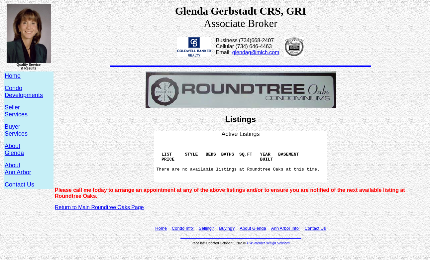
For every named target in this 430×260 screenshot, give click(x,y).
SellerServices (16, 111)
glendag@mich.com (255, 52)
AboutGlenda (14, 149)
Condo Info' (183, 236)
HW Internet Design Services (268, 251)
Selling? (206, 236)
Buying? (227, 236)
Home (161, 236)
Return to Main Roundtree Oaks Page (99, 215)
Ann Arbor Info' (285, 236)
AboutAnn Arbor (18, 169)
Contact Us (19, 184)
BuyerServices (16, 130)
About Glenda (253, 236)
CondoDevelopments (24, 91)
